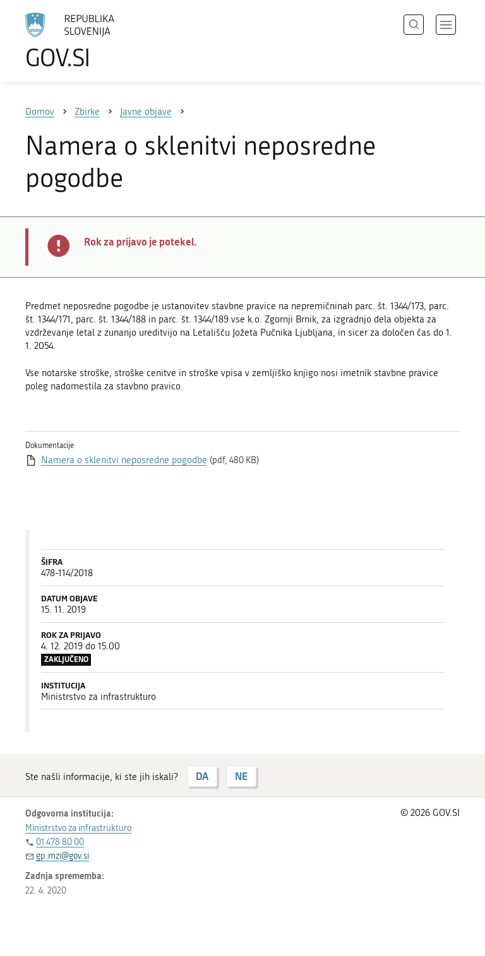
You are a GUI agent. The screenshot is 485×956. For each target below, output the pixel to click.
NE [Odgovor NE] (241, 776)
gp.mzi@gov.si (62, 856)
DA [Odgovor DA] (202, 776)
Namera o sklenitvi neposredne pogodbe (124, 460)
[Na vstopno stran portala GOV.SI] (88, 41)
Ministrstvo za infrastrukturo (78, 828)
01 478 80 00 (60, 842)
